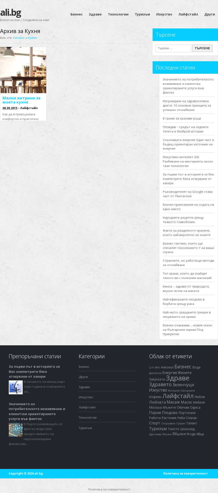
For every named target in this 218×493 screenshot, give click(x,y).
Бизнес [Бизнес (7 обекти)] (183, 366)
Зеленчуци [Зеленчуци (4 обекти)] (183, 384)
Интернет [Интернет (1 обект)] (174, 390)
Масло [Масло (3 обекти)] (186, 402)
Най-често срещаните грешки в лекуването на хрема (187, 314)
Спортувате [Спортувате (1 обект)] (168, 423)
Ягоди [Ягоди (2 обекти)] (191, 434)
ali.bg (10, 12)
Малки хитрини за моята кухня (21, 100)
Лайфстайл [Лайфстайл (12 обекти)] (177, 396)
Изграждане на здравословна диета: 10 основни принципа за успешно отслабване (187, 105)
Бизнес (77, 14)
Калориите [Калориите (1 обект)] (188, 390)
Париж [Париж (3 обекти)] (155, 412)
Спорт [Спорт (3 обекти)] (154, 423)
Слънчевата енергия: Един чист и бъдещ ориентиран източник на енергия (188, 144)
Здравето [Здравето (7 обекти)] (160, 384)
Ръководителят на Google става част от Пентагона (188, 194)
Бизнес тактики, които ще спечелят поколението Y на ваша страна (188, 247)
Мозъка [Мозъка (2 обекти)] (155, 407)
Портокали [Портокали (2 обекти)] (187, 412)
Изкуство (164, 14)
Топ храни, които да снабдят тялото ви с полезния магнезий (187, 275)
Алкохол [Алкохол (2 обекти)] (167, 367)
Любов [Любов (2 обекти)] (199, 397)
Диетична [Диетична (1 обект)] (155, 373)
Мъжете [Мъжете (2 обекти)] (169, 407)
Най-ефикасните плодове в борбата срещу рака (184, 301)
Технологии (118, 14)
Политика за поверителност (185, 473)
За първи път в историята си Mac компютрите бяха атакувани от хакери (188, 178)
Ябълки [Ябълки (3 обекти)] (179, 433)
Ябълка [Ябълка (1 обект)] (167, 434)
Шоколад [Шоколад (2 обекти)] (187, 429)
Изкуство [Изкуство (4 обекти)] (158, 390)
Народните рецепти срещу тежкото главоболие (183, 219)
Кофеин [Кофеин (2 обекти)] (155, 397)
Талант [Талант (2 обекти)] (191, 423)
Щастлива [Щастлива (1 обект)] (155, 434)
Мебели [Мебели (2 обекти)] (199, 402)
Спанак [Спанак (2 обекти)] (191, 418)
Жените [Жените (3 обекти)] (185, 372)
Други (209, 14)
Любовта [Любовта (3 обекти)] (157, 402)
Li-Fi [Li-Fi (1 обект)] (151, 367)
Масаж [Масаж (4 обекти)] (173, 402)
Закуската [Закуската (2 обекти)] (157, 379)
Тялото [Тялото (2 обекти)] (173, 429)
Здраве (95, 14)
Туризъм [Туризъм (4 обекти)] (158, 428)
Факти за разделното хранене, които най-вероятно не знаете (187, 232)
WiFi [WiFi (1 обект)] (157, 367)
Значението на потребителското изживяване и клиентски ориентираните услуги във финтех (188, 86)
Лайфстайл (188, 14)
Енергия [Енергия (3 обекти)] (169, 372)
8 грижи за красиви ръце (182, 118)
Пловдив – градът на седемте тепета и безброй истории (186, 129)
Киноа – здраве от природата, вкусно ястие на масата (186, 288)
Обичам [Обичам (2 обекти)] (183, 407)
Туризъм (142, 14)
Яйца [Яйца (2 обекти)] (200, 434)
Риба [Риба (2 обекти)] (181, 418)
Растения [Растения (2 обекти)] (169, 418)
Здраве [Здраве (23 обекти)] (178, 378)
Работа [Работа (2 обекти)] (155, 418)
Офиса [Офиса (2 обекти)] (195, 407)
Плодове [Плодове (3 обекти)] (170, 412)
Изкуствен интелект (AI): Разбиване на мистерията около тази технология (188, 161)
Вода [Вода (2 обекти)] (196, 367)
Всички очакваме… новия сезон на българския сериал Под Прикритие (187, 329)
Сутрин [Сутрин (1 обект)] (180, 423)
